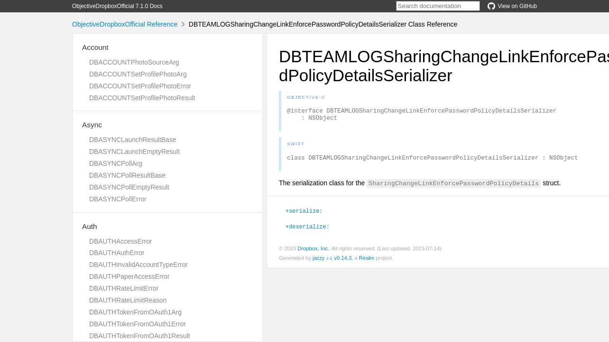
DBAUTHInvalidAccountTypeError (138, 264)
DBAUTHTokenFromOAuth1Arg (135, 312)
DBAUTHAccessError (120, 241)
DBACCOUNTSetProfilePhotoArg (138, 74)
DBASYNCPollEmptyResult (129, 187)
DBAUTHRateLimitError (123, 288)
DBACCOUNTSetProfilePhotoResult (142, 98)
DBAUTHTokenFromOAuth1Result (139, 336)
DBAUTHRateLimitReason (127, 300)
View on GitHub (512, 6)
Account (95, 47)
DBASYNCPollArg (115, 163)
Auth (89, 226)
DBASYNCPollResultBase (127, 175)
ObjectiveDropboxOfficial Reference (124, 24)
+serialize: (304, 214)
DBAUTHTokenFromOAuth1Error (137, 324)
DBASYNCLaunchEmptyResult (134, 151)
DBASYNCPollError (118, 199)
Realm (366, 262)
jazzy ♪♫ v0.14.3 (332, 262)
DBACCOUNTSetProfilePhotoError (140, 86)
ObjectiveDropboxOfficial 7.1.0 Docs (117, 6)
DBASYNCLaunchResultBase (132, 139)
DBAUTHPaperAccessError (129, 276)
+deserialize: (308, 230)
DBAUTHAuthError (116, 252)
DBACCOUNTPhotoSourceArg (134, 62)
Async (92, 125)
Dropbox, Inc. (313, 253)
